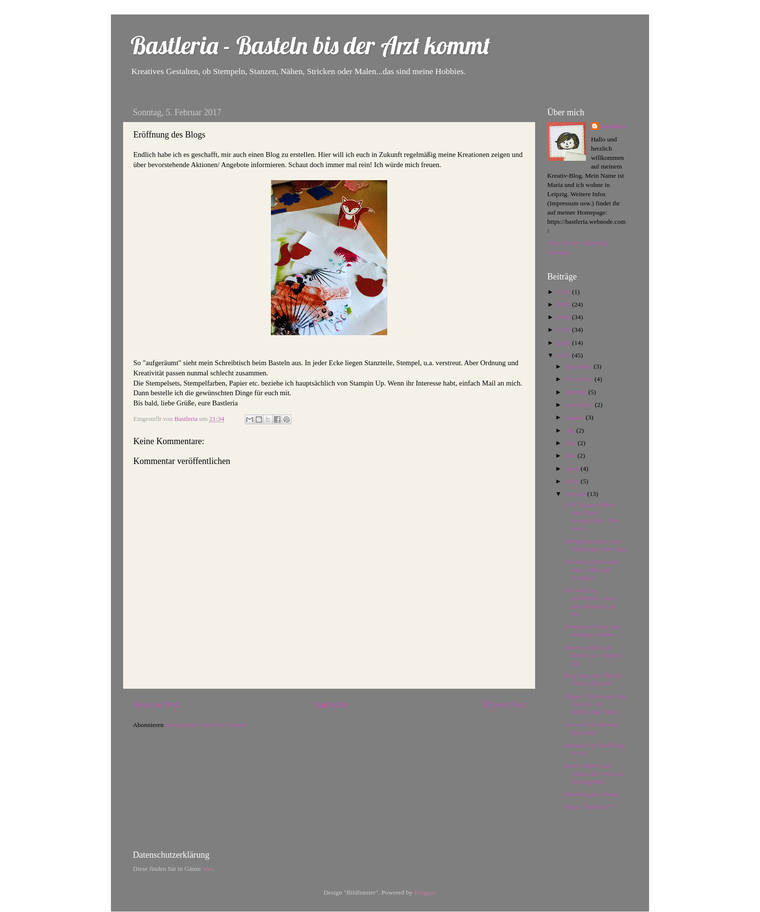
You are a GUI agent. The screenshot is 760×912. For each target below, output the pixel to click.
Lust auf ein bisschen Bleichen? (591, 728)
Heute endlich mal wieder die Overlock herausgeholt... (594, 773)
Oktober (576, 392)
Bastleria (613, 126)
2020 (564, 317)
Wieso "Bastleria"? (588, 806)
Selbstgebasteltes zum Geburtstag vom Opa (594, 545)
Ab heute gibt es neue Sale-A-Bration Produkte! (592, 569)
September (580, 404)
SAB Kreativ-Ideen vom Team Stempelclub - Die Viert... (591, 516)
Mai (571, 455)
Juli (570, 430)
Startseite (331, 704)
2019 (564, 329)
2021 (564, 304)
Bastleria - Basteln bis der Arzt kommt (310, 45)
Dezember (579, 366)
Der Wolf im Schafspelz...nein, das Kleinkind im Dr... (590, 602)
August (575, 417)
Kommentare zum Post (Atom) (205, 724)
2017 (564, 355)
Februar (576, 493)
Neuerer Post (156, 704)
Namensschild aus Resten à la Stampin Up (593, 655)
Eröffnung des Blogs (591, 794)
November (579, 379)
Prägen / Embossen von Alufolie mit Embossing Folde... (594, 704)
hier (207, 868)
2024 (564, 291)
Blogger (424, 892)
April (573, 468)
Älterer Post (503, 704)
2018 (564, 342)
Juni (571, 443)
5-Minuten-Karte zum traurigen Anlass (592, 630)
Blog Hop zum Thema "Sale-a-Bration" (593, 679)
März (573, 481)
